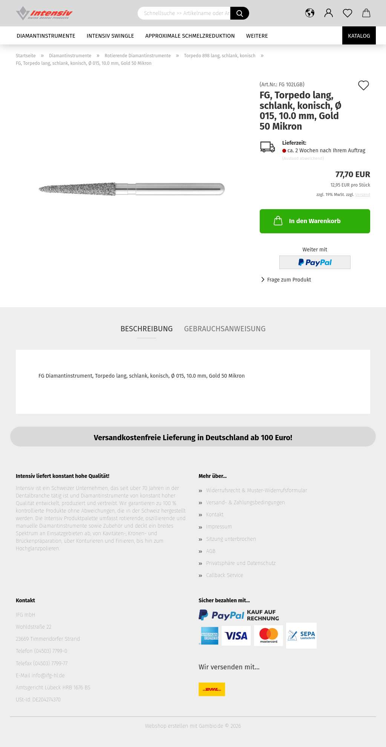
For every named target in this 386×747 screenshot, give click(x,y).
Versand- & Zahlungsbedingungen (245, 502)
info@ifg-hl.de (48, 675)
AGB (210, 551)
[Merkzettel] (347, 13)
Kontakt (215, 514)
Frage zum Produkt (289, 280)
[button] (309, 13)
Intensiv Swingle (110, 35)
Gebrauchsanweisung (224, 328)
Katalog (359, 35)
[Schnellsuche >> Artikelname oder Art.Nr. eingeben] (239, 13)
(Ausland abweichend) (303, 158)
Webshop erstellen (166, 726)
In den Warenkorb (306, 220)
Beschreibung (146, 328)
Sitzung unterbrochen (231, 539)
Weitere (257, 35)
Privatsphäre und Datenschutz (241, 563)
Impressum (219, 527)
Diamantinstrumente (46, 35)
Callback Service (224, 575)
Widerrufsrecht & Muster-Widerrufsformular (256, 490)
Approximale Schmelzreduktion (190, 35)
